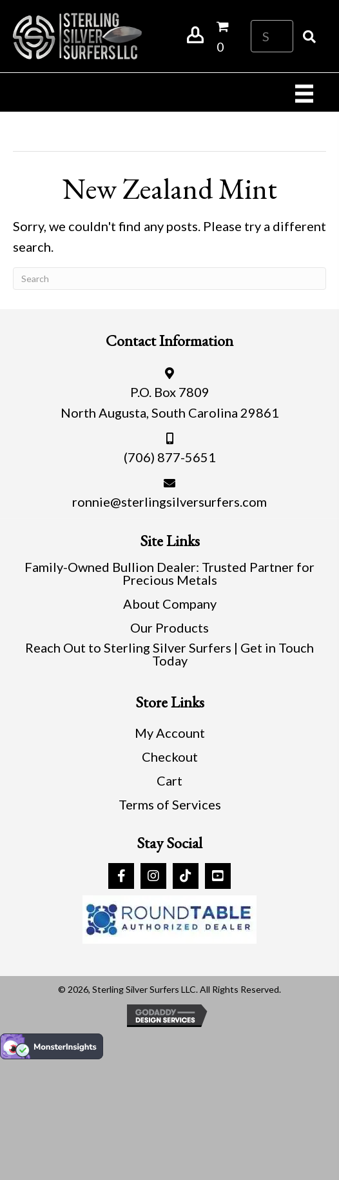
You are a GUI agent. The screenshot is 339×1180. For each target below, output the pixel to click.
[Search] (169, 278)
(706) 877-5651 (170, 457)
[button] (121, 876)
